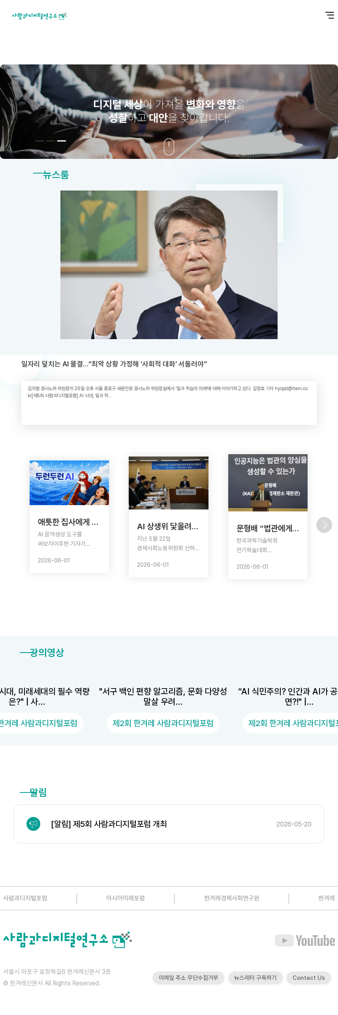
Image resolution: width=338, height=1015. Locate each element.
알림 (33, 792)
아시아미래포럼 (125, 898)
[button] (39, 140)
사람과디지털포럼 (25, 898)
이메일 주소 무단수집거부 (188, 977)
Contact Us (309, 977)
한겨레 (326, 898)
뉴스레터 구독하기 (255, 977)
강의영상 (42, 652)
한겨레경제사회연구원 (231, 898)
